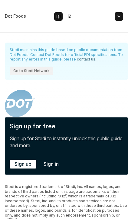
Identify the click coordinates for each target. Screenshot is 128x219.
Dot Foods (15, 16)
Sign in (51, 164)
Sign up (23, 164)
